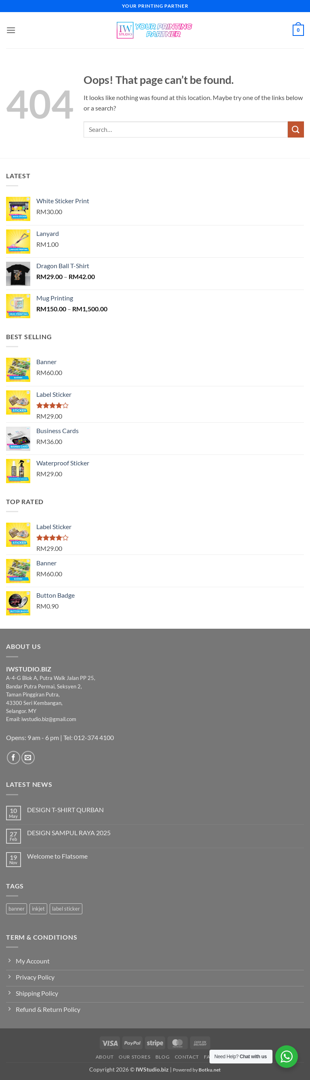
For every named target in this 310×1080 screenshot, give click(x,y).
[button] (11, 30)
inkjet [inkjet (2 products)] (38, 908)
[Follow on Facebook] (13, 757)
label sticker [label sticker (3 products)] (66, 908)
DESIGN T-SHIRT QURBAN (65, 809)
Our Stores (134, 1057)
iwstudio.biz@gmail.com (48, 719)
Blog (162, 1057)
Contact (187, 1057)
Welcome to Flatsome (57, 856)
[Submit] (296, 129)
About (105, 1057)
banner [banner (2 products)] (16, 908)
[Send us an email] (28, 757)
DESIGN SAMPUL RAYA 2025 (69, 832)
